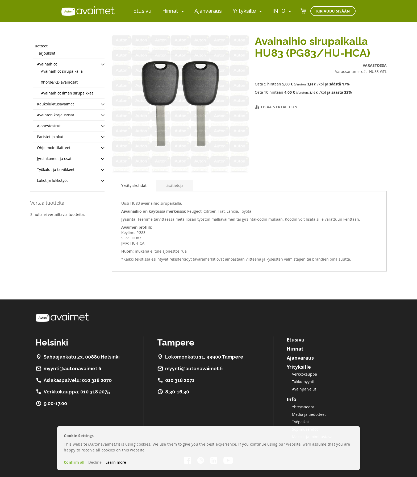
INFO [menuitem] (278, 11)
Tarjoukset (46, 53)
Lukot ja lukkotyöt (52, 180)
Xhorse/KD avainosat (59, 82)
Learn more (116, 462)
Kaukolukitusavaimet (55, 103)
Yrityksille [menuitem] (244, 11)
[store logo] (88, 10)
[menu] (212, 11)
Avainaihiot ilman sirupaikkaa (67, 93)
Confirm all (74, 462)
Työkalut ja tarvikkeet (55, 169)
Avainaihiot (47, 64)
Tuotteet (40, 45)
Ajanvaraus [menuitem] (208, 11)
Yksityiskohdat (134, 185)
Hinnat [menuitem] (170, 11)
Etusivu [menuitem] (142, 11)
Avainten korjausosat (55, 114)
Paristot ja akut (50, 136)
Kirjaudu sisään (333, 11)
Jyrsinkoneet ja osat (54, 158)
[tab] (134, 185)
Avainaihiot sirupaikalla (62, 71)
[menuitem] (181, 11)
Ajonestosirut (49, 125)
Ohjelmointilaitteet (53, 147)
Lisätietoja (174, 185)
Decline (95, 462)
